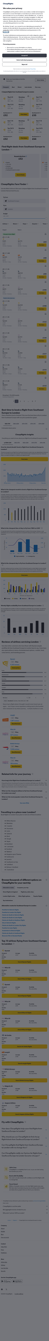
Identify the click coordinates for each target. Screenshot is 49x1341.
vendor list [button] (6, 32)
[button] (24, 55)
